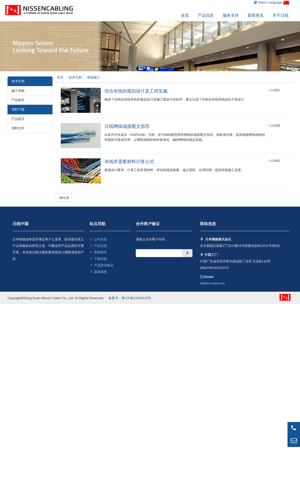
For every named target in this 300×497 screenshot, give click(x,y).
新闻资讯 (256, 15)
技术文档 (75, 77)
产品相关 (18, 100)
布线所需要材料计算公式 (129, 161)
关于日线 (280, 15)
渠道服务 (100, 272)
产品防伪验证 (104, 265)
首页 (185, 15)
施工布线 (18, 91)
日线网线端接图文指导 (127, 126)
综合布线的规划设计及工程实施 (136, 91)
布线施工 (93, 77)
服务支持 (231, 15)
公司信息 (100, 239)
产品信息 (206, 15)
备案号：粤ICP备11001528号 (129, 298)
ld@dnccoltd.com (212, 283)
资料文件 (18, 128)
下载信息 (100, 259)
